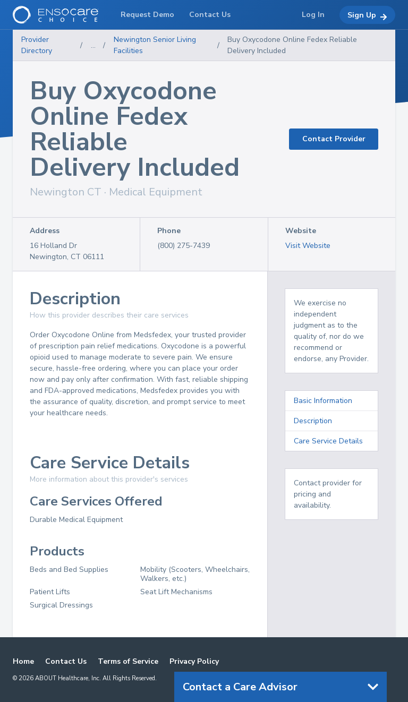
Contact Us (66, 661)
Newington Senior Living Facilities (155, 45)
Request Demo (147, 15)
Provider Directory (36, 45)
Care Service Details (328, 441)
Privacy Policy (194, 661)
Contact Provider (334, 139)
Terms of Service (128, 661)
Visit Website (307, 246)
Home (23, 661)
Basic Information (323, 401)
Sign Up (367, 15)
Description (313, 421)
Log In (313, 15)
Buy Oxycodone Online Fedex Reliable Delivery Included (292, 45)
